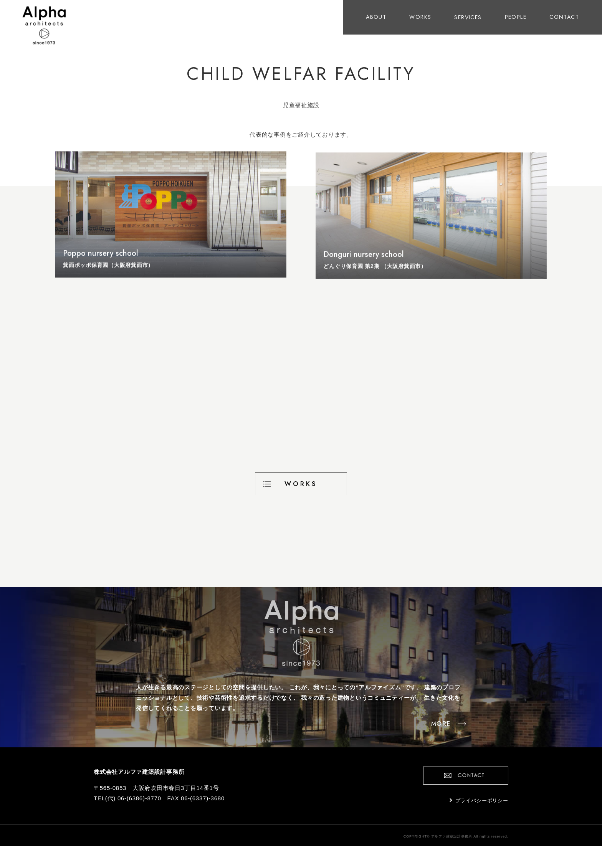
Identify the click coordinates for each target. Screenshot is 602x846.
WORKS (420, 17)
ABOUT (376, 17)
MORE (434, 723)
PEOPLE (515, 17)
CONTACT (564, 17)
